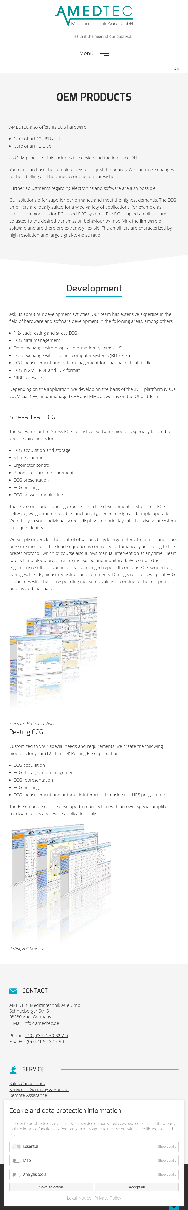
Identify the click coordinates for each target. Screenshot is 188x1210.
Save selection (51, 1187)
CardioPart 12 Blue (32, 146)
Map (27, 1160)
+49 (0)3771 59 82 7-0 (46, 1035)
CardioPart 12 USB (32, 139)
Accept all (137, 1187)
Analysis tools (34, 1174)
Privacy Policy (107, 1198)
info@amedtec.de (41, 1023)
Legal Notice (79, 1198)
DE (176, 68)
